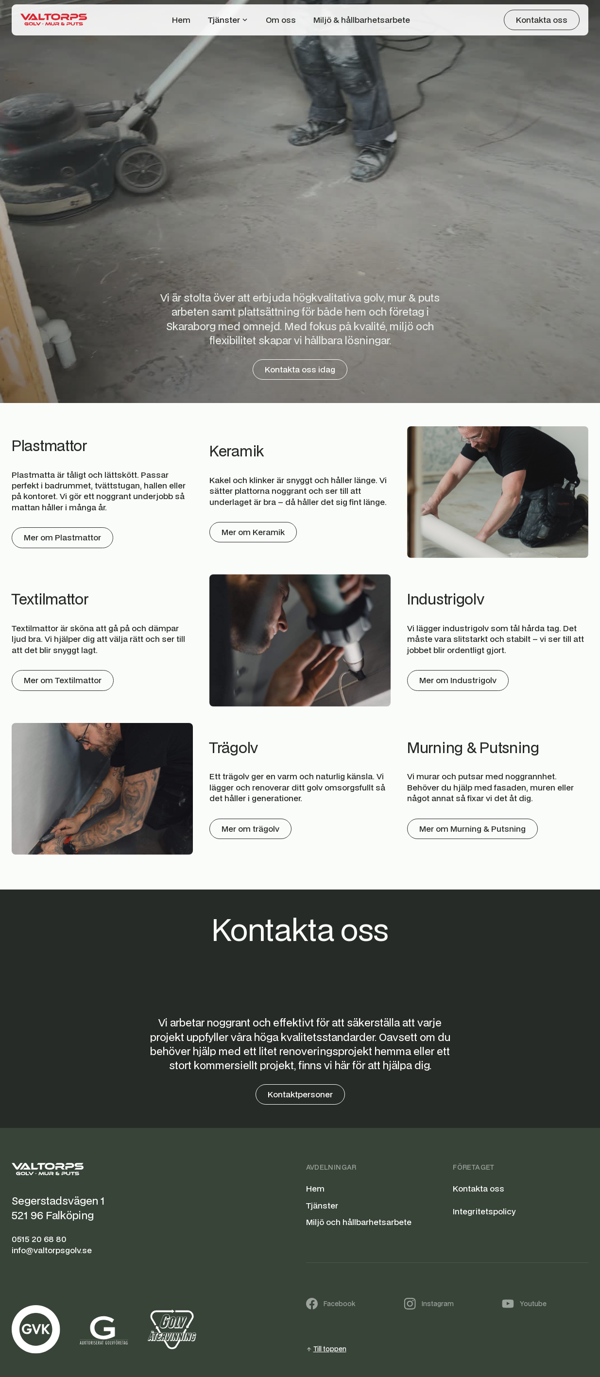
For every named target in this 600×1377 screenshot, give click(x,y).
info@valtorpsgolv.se (52, 1250)
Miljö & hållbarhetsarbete (361, 19)
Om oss (281, 19)
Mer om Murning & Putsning (472, 828)
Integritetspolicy (484, 1211)
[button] (228, 20)
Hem (181, 19)
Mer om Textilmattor (63, 680)
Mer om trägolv (250, 828)
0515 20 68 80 (39, 1239)
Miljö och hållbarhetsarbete (358, 1222)
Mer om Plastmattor (62, 537)
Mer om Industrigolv (458, 680)
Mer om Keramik (253, 531)
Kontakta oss (478, 1188)
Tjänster (322, 1205)
